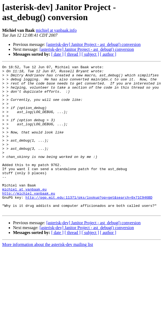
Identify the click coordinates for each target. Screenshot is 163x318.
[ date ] (57, 54)
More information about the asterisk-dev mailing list (47, 274)
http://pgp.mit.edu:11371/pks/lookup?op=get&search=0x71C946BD (88, 224)
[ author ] (108, 54)
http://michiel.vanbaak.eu (28, 219)
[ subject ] (90, 54)
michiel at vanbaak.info (56, 30)
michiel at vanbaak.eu (24, 214)
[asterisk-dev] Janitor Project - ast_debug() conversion (93, 44)
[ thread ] (73, 54)
